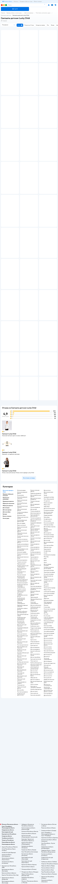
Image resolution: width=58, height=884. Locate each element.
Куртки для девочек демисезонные (35, 609)
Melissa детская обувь (49, 630)
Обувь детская (34, 771)
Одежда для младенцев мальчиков (22, 699)
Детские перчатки (48, 767)
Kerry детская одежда (48, 667)
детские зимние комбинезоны (34, 704)
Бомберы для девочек (36, 645)
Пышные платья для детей (35, 595)
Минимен (46, 698)
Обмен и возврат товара (29, 812)
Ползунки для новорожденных (34, 711)
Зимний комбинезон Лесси (35, 730)
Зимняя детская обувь (49, 628)
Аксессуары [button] (6, 611)
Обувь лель (46, 691)
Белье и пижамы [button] (7, 609)
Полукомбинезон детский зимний (35, 761)
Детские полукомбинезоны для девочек (36, 658)
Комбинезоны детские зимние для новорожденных (22, 679)
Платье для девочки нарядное (21, 776)
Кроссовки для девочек (36, 679)
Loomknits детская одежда (48, 675)
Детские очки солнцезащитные (48, 778)
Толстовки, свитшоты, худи (43, 13)
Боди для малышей (21, 668)
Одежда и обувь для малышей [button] (8, 588)
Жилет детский (34, 738)
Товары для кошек (29, 871)
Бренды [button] (5, 607)
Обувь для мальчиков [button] (8, 596)
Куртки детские (34, 708)
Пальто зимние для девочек (21, 781)
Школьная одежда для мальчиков (22, 591)
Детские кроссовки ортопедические (48, 606)
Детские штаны (34, 764)
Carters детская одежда (49, 686)
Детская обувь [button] (6, 605)
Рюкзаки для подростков (49, 756)
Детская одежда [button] (7, 603)
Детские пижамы (48, 740)
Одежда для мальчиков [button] (6, 591)
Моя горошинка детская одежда (22, 708)
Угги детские (47, 594)
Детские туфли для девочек (35, 677)
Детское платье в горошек (34, 665)
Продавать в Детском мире (29, 810)
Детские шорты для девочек (35, 626)
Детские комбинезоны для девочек (36, 613)
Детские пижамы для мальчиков (22, 753)
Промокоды (29, 816)
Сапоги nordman (34, 777)
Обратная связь (29, 825)
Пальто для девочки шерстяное (35, 662)
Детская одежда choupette (47, 658)
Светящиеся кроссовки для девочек (36, 682)
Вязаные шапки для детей (48, 775)
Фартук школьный (21, 618)
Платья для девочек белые (35, 638)
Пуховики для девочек (36, 611)
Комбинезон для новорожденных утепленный (21, 692)
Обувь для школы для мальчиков (22, 627)
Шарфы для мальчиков (49, 772)
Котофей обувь (47, 644)
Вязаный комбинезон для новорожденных (22, 705)
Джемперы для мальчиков (20, 761)
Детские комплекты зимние (35, 748)
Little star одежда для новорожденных (48, 711)
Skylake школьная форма (22, 637)
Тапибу (45, 588)
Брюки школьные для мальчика (22, 594)
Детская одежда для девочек (35, 598)
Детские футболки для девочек (36, 589)
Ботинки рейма (47, 614)
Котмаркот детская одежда (48, 729)
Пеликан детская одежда (49, 681)
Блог (29, 865)
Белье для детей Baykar (49, 714)
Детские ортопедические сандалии (48, 623)
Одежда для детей (21, 657)
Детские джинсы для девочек (35, 635)
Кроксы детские (34, 786)
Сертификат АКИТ (29, 823)
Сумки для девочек (48, 786)
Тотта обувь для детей (49, 724)
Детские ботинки (48, 631)
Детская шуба (34, 602)
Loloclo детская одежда (49, 684)
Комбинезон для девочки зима (21, 787)
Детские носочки (48, 735)
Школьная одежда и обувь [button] (8, 584)
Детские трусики (48, 747)
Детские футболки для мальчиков (22, 729)
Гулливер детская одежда (49, 648)
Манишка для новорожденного (48, 781)
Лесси (45, 655)
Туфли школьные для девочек (22, 624)
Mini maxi (46, 707)
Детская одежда (28, 13)
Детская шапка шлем (48, 763)
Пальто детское (34, 754)
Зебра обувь (47, 600)
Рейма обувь (47, 610)
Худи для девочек (35, 650)
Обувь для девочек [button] (8, 599)
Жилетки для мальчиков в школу (22, 630)
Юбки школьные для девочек (22, 603)
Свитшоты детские (6, 15)
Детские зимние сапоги (49, 601)
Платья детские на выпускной (21, 665)
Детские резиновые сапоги (48, 586)
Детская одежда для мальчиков (21, 764)
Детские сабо (47, 633)
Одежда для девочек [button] (8, 594)
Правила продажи (29, 814)
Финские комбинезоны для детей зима (36, 727)
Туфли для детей (34, 690)
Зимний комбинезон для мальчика (23, 746)
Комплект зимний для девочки (36, 632)
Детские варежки (48, 754)
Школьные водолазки (22, 653)
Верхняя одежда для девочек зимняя (35, 623)
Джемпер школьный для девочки (22, 640)
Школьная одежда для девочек (22, 586)
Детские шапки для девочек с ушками (48, 784)
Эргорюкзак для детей (22, 676)
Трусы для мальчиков (48, 744)
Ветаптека (29, 882)
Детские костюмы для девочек (36, 648)
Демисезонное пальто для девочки (36, 592)
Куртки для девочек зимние (35, 629)
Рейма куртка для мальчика (21, 773)
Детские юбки (20, 783)
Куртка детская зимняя (36, 752)
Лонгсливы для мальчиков (20, 767)
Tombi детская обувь (48, 618)
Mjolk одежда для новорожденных (48, 696)
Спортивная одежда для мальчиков (22, 721)
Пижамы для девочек (35, 604)
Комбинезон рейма (35, 706)
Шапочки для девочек (49, 765)
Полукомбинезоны (35, 725)
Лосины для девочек (35, 600)
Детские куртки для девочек (35, 654)
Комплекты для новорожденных (21, 715)
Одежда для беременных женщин (36, 693)
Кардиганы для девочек (36, 586)
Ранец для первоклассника (47, 761)
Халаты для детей (48, 742)
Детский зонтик (47, 788)
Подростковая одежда (36, 721)
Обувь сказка (47, 598)
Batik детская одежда (48, 693)
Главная (3, 13)
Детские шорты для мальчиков (21, 757)
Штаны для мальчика (22, 727)
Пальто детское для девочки (35, 620)
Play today (46, 650)
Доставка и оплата (29, 808)
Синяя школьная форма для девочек (22, 606)
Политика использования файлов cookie (29, 820)
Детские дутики (47, 626)
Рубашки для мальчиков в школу (22, 611)
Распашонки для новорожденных (21, 670)
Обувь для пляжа (47, 640)
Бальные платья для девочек (35, 584)
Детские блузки (34, 652)
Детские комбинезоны (36, 698)
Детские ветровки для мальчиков (22, 724)
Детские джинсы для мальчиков (22, 770)
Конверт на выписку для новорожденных (22, 659)
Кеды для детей (47, 642)
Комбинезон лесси (35, 719)
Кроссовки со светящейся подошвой (36, 780)
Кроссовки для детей (35, 788)
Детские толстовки (35, 736)
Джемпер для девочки (36, 606)
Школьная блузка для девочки (22, 597)
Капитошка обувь (48, 719)
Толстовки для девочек (22, 785)
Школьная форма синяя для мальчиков (22, 643)
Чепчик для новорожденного (48, 752)
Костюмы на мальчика (22, 632)
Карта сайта (29, 827)
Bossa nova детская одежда (48, 689)
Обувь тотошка (47, 683)
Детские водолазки (35, 740)
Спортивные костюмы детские (36, 714)
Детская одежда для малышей (21, 662)
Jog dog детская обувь (49, 590)
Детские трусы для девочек (48, 738)
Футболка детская (35, 723)
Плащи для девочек (35, 735)
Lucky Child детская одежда (48, 716)
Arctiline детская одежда (49, 722)
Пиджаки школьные (21, 655)
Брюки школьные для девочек (22, 621)
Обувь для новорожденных (21, 696)
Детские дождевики (35, 742)
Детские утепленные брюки (35, 768)
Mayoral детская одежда (49, 665)
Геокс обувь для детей (49, 592)
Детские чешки (34, 784)
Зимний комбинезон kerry (35, 745)
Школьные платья (21, 608)
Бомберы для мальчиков (22, 755)
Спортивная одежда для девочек (36, 617)
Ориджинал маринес (48, 672)
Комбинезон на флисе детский (22, 702)
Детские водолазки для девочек (36, 671)
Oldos (45, 652)
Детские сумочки (48, 769)
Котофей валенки (48, 612)
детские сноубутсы (35, 772)
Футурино (46, 679)
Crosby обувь (47, 700)
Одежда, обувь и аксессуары (14, 13)
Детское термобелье (35, 750)
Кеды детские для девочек (35, 688)
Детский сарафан (21, 616)
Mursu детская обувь (48, 638)
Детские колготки (48, 733)
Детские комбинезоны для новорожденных (22, 673)
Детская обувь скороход (49, 620)
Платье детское (20, 778)
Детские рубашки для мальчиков (22, 740)
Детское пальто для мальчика (21, 750)
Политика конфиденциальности (29, 818)
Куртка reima (33, 733)
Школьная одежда (21, 583)
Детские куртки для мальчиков (21, 718)
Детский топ (47, 749)
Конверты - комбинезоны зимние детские (22, 688)
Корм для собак (29, 878)
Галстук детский (47, 771)
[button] (15, 9)
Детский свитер (34, 766)
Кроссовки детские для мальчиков (36, 674)
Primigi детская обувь (49, 603)
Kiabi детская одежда (48, 721)
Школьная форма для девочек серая (22, 614)
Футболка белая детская (36, 756)
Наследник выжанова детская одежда (49, 661)
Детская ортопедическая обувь (36, 775)
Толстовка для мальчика (22, 738)
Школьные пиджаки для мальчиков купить (36, 758)
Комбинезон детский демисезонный (35, 701)
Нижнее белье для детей (49, 746)
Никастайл (46, 677)
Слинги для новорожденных (34, 696)
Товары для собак (29, 876)
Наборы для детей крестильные (21, 684)
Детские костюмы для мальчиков (22, 735)
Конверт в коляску (21, 682)
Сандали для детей (48, 608)
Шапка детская (47, 758)
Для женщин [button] (6, 601)
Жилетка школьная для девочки (22, 648)
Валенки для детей (48, 596)
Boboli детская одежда (49, 726)
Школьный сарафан (21, 645)
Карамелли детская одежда (48, 705)
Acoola (45, 646)
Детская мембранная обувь (48, 636)
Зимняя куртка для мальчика (21, 732)
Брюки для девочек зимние (35, 668)
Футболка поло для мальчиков (21, 743)
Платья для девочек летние (35, 643)
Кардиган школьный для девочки (22, 635)
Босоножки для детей (49, 616)
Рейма (45, 653)
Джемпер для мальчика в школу (23, 651)
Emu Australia (47, 709)
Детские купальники (48, 731)
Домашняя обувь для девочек (35, 685)
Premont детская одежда (49, 702)
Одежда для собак (29, 880)
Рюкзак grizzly (20, 588)
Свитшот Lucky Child (9, 527)
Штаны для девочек (35, 640)
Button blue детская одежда (48, 670)
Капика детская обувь (49, 663)
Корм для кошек (29, 874)
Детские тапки (47, 583)
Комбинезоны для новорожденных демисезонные (21, 712)
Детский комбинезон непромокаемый (36, 717)
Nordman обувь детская (36, 782)
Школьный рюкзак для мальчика (22, 600)
